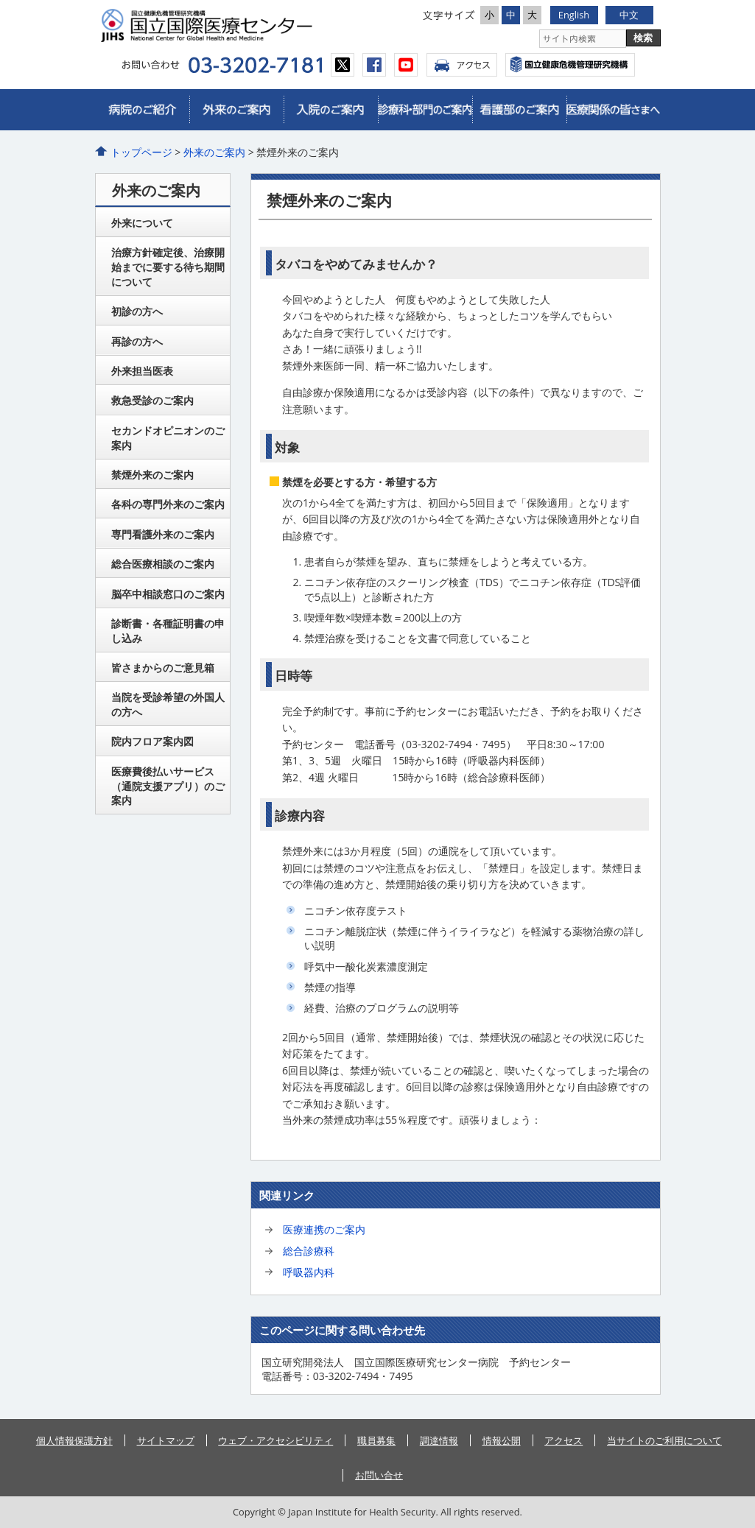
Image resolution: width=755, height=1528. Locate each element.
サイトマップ (165, 1440)
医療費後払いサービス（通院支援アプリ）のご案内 (168, 785)
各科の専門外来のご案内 (168, 504)
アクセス (461, 65)
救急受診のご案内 (152, 400)
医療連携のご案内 (324, 1229)
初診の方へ (137, 311)
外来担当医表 (142, 371)
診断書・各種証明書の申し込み (168, 630)
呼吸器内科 (308, 1272)
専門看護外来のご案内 (162, 534)
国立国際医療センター (235, 25)
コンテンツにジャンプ (0, 0)
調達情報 (439, 1440)
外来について (142, 223)
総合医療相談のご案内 (162, 564)
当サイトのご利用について (664, 1440)
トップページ (141, 152)
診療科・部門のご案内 (425, 109)
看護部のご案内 (519, 109)
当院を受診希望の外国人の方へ (168, 704)
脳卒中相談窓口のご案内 (168, 594)
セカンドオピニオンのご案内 (168, 437)
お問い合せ (379, 1475)
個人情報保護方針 (74, 1440)
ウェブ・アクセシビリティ (275, 1440)
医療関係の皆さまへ (613, 109)
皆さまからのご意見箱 (162, 668)
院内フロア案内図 (152, 741)
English (573, 14)
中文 (629, 14)
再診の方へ (137, 341)
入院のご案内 (331, 109)
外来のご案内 (236, 109)
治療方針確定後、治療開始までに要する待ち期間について (168, 266)
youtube (406, 65)
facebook (374, 65)
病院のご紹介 (142, 109)
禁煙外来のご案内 (152, 475)
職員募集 (376, 1440)
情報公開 (501, 1440)
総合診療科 (308, 1251)
